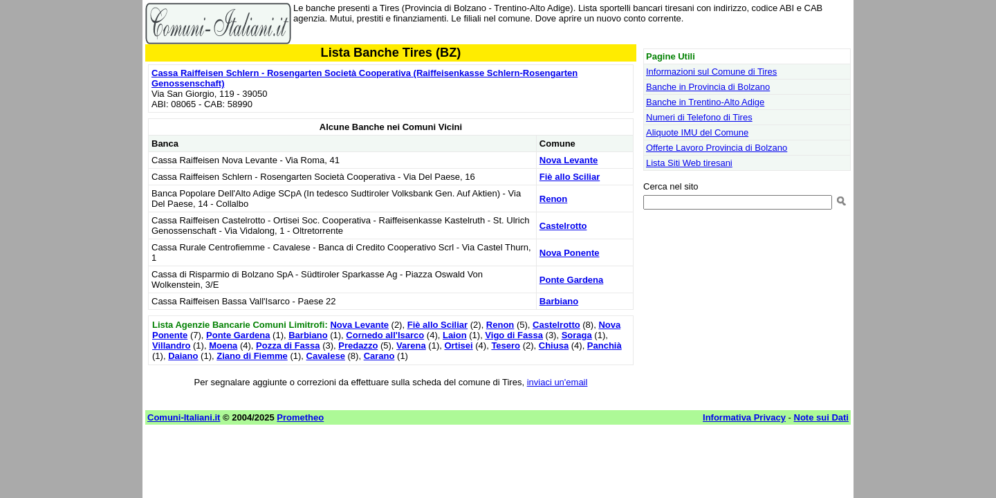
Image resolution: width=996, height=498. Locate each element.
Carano (379, 356)
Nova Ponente (570, 253)
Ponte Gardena (571, 280)
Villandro (171, 345)
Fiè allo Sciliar (570, 177)
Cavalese (325, 356)
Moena (223, 345)
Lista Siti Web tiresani (689, 163)
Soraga (577, 335)
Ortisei (458, 345)
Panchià (604, 345)
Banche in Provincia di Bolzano (708, 87)
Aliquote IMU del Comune (697, 132)
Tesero (505, 345)
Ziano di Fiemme (252, 356)
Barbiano (559, 301)
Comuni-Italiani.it (183, 417)
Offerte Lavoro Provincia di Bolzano (716, 147)
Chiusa (554, 345)
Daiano (183, 356)
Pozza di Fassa (288, 345)
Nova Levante (569, 160)
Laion (455, 335)
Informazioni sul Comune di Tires (711, 71)
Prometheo (300, 417)
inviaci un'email (557, 382)
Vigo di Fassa (514, 335)
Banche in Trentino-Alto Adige (705, 102)
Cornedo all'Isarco (385, 335)
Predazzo (358, 345)
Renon (553, 199)
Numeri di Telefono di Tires (699, 117)
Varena (411, 345)
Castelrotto (563, 226)
